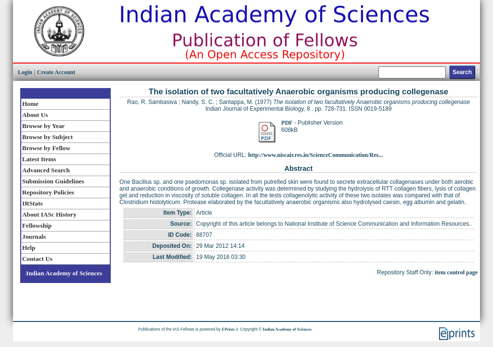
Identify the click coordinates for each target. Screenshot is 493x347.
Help (28, 247)
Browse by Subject (47, 137)
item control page (456, 272)
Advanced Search (46, 170)
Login (25, 72)
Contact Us (37, 258)
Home (30, 103)
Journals (34, 236)
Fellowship (37, 225)
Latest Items (39, 159)
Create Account (56, 72)
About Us (35, 114)
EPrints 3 (230, 329)
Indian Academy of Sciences (64, 273)
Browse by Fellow (46, 148)
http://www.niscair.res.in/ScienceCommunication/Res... (315, 155)
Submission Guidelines (53, 181)
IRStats (32, 203)
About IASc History (49, 214)
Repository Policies (48, 192)
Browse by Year (43, 125)
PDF (286, 122)
